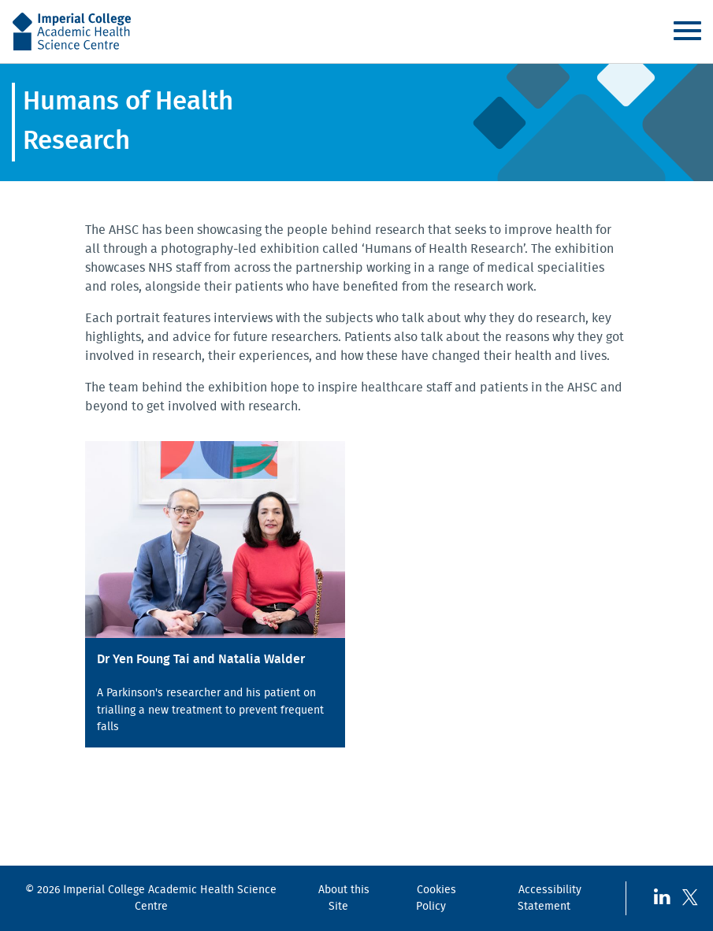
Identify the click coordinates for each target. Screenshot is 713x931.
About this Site (343, 898)
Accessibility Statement (549, 898)
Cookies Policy (436, 898)
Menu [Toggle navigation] (687, 30)
